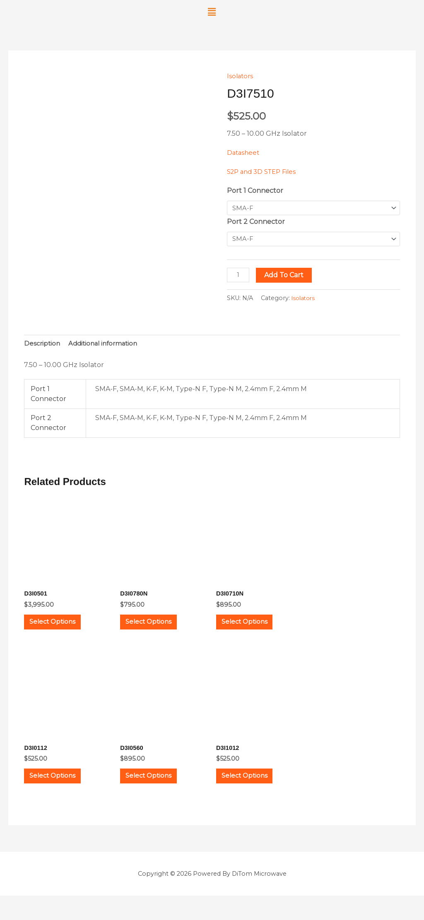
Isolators (241, 76)
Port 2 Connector (256, 222)
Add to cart (285, 277)
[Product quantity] (239, 276)
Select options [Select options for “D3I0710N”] (253, 631)
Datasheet (244, 152)
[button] (212, 12)
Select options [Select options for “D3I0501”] (61, 631)
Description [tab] (43, 346)
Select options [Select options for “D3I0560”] (157, 795)
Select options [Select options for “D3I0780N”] (157, 631)
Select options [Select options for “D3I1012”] (253, 795)
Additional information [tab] (107, 346)
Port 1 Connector (255, 191)
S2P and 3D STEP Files (264, 171)
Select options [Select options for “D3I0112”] (61, 795)
